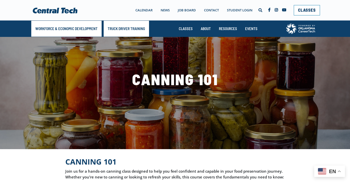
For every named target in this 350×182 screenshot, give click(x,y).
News (165, 10)
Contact (211, 10)
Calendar (144, 10)
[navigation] (185, 10)
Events (251, 28)
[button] (260, 10)
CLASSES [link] (307, 9)
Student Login (239, 10)
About (206, 28)
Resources (228, 28)
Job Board (187, 10)
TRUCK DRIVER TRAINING (126, 28)
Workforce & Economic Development (66, 28)
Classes (186, 28)
